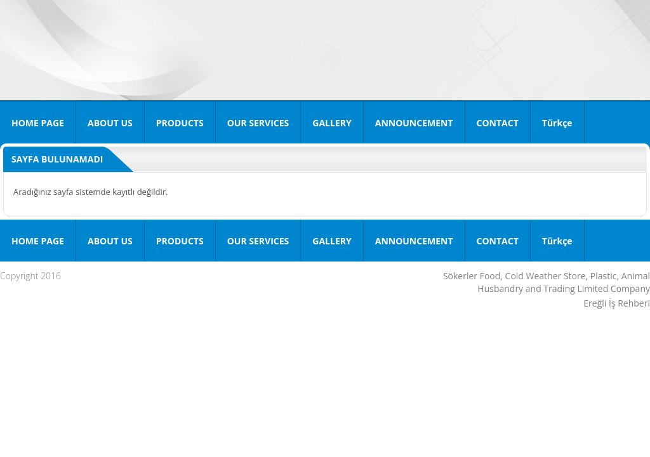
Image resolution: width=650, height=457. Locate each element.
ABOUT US (110, 123)
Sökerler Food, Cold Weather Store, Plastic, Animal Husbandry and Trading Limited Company (546, 282)
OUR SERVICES (258, 123)
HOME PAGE (37, 123)
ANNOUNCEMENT (414, 123)
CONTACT (498, 123)
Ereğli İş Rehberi (616, 303)
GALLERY (331, 123)
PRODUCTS (180, 123)
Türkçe (557, 123)
